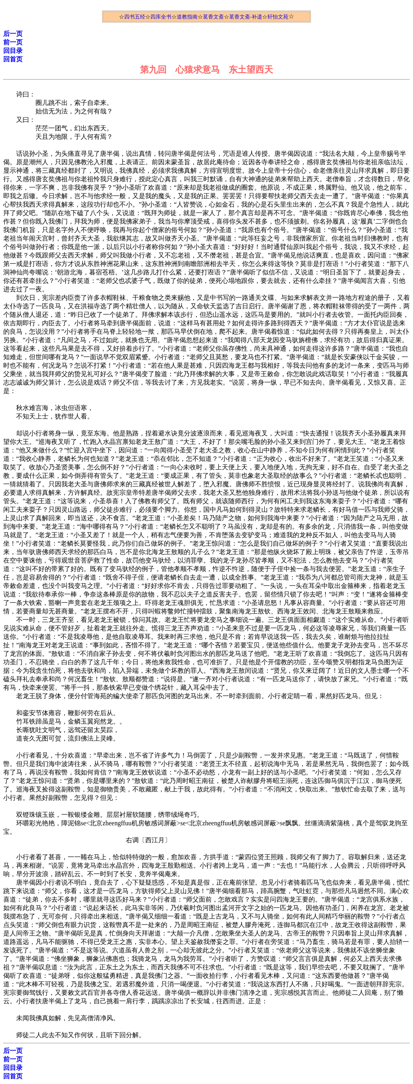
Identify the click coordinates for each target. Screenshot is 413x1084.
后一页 (13, 33)
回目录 (13, 50)
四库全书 (160, 17)
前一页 (13, 42)
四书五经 (134, 17)
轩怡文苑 (277, 17)
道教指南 (187, 17)
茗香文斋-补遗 (245, 17)
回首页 (13, 59)
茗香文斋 (213, 17)
